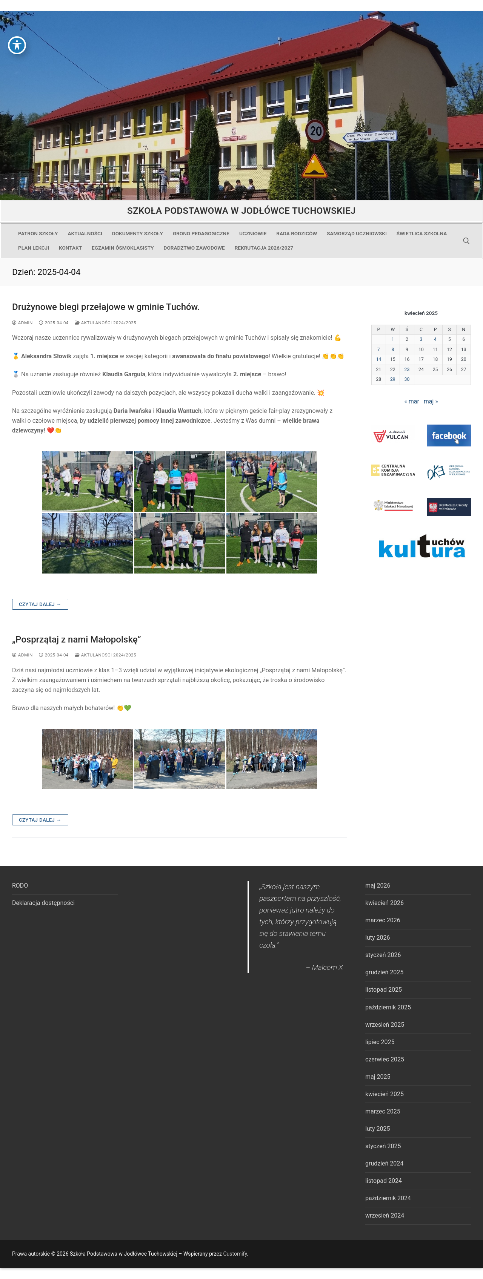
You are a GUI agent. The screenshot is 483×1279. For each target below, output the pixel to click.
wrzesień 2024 (384, 1215)
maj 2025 (378, 1076)
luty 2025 (377, 1128)
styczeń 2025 (383, 1146)
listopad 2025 (383, 989)
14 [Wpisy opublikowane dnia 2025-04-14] (378, 359)
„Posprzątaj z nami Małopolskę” (76, 639)
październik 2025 (388, 1007)
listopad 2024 (383, 1180)
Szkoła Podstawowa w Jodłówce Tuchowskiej (241, 210)
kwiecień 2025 (384, 1094)
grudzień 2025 (384, 972)
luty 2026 (377, 937)
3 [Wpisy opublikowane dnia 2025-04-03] (421, 339)
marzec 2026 (382, 920)
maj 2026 (378, 885)
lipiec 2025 (379, 1042)
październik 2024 (388, 1198)
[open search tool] (466, 241)
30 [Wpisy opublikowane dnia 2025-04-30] (407, 379)
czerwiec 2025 (384, 1059)
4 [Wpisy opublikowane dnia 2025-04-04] (435, 339)
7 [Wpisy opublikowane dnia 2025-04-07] (378, 349)
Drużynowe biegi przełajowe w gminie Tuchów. (106, 307)
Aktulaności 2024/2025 (105, 322)
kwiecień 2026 (384, 902)
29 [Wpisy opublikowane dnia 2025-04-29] (392, 379)
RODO (20, 885)
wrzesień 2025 (384, 1024)
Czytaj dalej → (40, 604)
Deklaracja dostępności (43, 902)
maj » (431, 401)
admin (22, 322)
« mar (411, 401)
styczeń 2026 (383, 954)
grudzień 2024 (384, 1163)
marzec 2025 (382, 1111)
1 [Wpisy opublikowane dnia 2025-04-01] (392, 339)
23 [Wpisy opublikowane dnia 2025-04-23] (407, 369)
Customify (235, 1254)
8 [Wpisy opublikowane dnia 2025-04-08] (392, 349)
